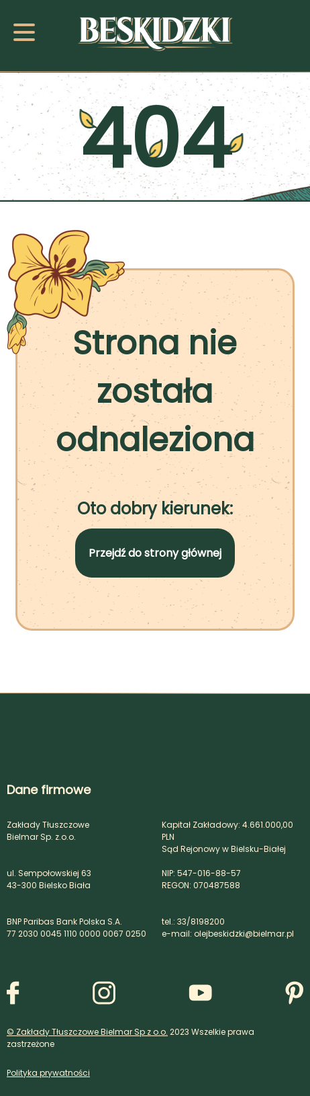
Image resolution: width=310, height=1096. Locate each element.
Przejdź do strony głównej (155, 553)
